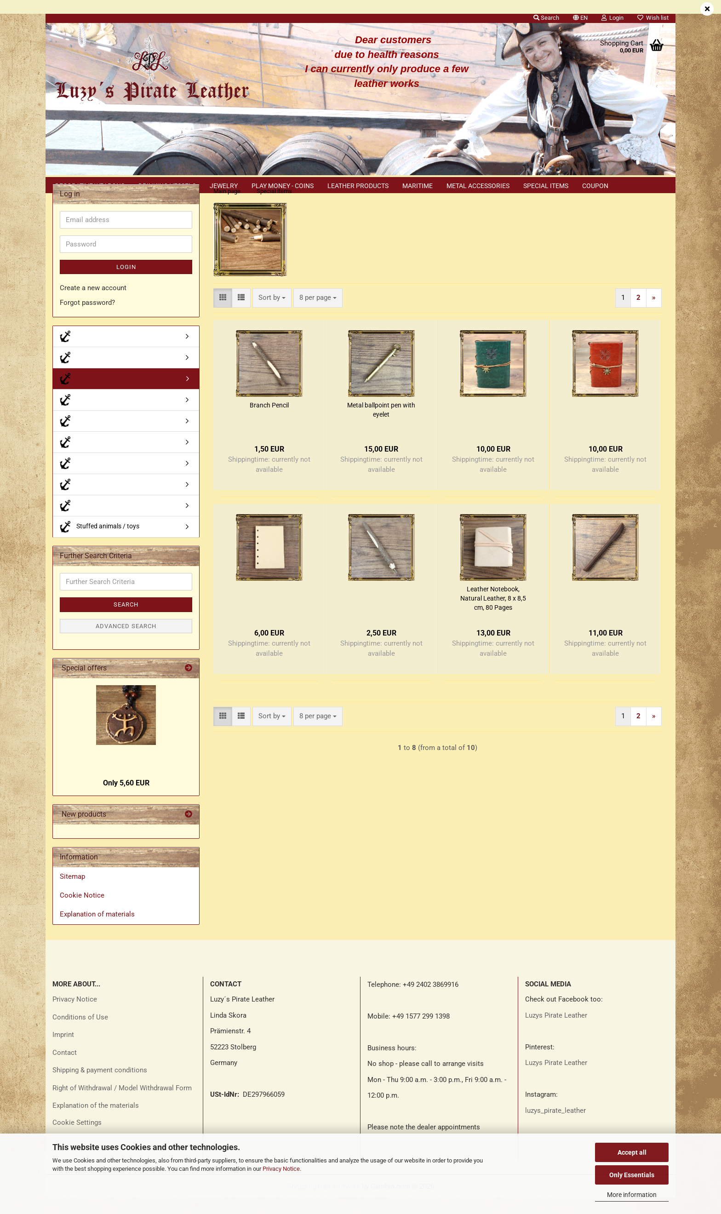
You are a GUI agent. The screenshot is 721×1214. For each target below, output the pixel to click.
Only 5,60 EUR (126, 799)
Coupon (595, 185)
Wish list (653, 17)
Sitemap (72, 892)
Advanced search (126, 642)
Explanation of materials (97, 930)
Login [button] (612, 17)
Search (126, 620)
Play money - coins (283, 185)
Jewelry (224, 185)
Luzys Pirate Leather (556, 1031)
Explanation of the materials (95, 1121)
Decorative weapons (90, 185)
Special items (545, 185)
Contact (64, 1069)
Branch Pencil (269, 421)
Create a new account (93, 304)
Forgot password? (87, 319)
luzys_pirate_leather (555, 1126)
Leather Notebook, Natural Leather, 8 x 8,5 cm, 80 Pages (493, 614)
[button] (580, 16)
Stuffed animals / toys (99, 543)
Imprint (63, 1051)
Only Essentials (631, 1175)
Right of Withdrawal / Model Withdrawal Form (122, 1104)
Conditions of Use (80, 1033)
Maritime (417, 185)
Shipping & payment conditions (99, 1086)
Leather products (358, 185)
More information (632, 1194)
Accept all (632, 1152)
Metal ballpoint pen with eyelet (381, 426)
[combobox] (272, 313)
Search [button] (546, 17)
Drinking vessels (167, 185)
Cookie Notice (82, 911)
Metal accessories (477, 185)
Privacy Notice (281, 1168)
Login (126, 283)
